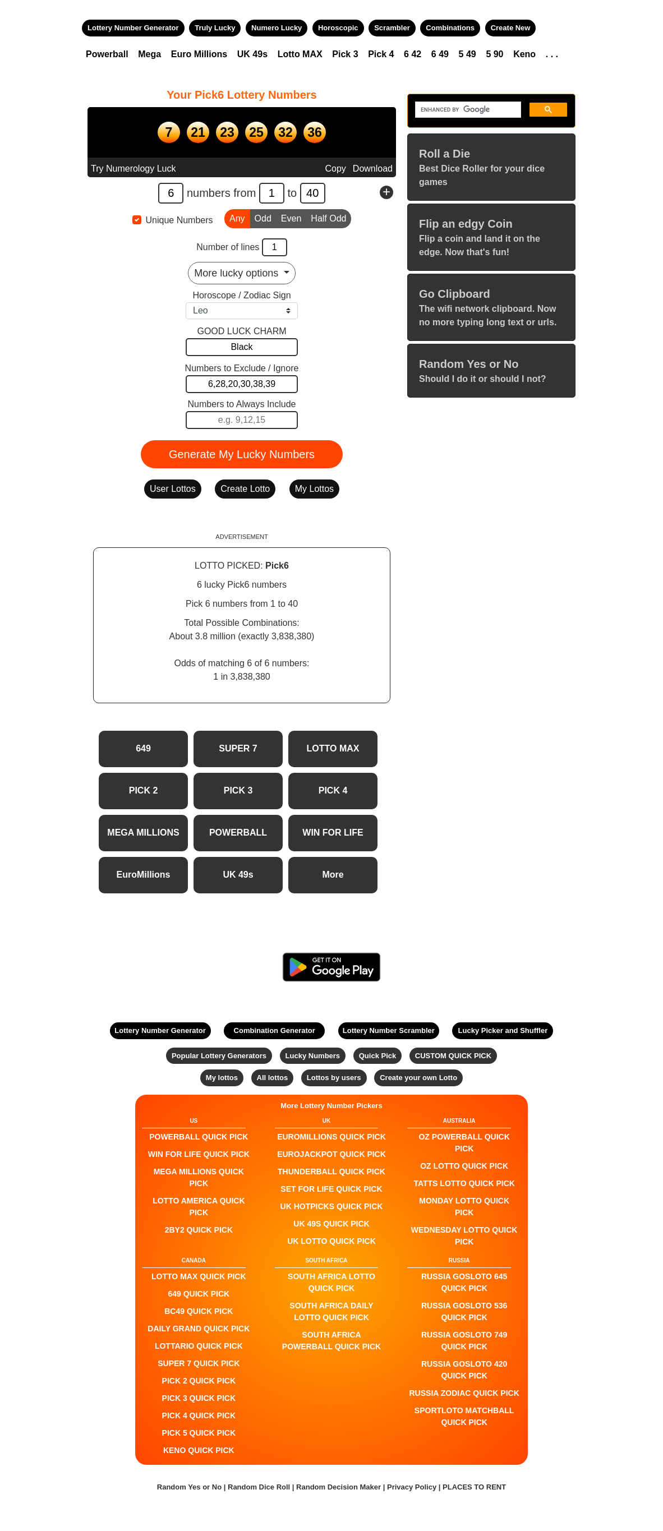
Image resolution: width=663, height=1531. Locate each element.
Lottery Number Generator (133, 28)
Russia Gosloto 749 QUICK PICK (464, 1340)
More (332, 874)
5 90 (494, 54)
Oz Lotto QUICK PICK (464, 1165)
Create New (511, 28)
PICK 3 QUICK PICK (199, 1398)
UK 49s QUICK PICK (331, 1223)
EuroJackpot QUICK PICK (331, 1154)
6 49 (440, 54)
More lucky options (237, 273)
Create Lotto (245, 489)
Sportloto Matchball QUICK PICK (464, 1416)
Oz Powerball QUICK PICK (463, 1142)
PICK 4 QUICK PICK (199, 1415)
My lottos (222, 1077)
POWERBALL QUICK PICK (198, 1136)
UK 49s (252, 54)
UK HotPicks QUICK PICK (331, 1206)
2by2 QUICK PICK (199, 1229)
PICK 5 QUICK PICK (199, 1432)
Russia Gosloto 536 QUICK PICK (464, 1311)
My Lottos (314, 489)
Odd (263, 217)
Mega (149, 54)
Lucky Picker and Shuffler (503, 1030)
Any (237, 217)
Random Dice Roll (260, 1487)
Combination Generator (274, 1030)
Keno (524, 54)
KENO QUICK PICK (198, 1450)
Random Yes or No (189, 1487)
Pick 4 (381, 54)
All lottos (272, 1077)
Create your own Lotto (418, 1077)
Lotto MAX (300, 54)
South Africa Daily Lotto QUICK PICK (331, 1311)
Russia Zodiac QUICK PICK (464, 1393)
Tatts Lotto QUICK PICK (463, 1183)
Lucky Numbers (313, 1056)
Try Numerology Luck (133, 168)
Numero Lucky (276, 28)
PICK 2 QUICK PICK (199, 1380)
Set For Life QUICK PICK (331, 1188)
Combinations (450, 28)
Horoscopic (338, 28)
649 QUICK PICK (198, 1293)
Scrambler (392, 28)
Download (373, 168)
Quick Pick (377, 1056)
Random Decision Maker (338, 1487)
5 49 (467, 54)
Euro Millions (199, 54)
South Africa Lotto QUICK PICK (331, 1282)
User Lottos (173, 489)
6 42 (412, 54)
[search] (467, 110)
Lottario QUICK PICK (199, 1345)
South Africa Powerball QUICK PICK (331, 1340)
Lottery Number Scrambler (389, 1030)
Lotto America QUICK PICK (199, 1206)
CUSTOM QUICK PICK (453, 1056)
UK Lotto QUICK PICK (331, 1241)
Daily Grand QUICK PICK (199, 1328)
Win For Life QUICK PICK (199, 1154)
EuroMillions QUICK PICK (331, 1136)
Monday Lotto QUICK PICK (464, 1206)
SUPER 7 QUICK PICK (199, 1363)
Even (291, 217)
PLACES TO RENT (474, 1487)
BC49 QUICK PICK (198, 1311)
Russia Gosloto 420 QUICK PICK (464, 1369)
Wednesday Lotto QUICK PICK (464, 1235)
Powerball (107, 54)
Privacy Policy (411, 1487)
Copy (335, 168)
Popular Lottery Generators (219, 1056)
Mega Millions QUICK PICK (199, 1177)
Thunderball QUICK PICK (331, 1171)
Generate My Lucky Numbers (242, 454)
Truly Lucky (215, 28)
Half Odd (328, 217)
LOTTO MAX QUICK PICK (198, 1276)
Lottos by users (334, 1077)
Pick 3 (345, 54)
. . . (552, 54)
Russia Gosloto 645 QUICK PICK (464, 1282)
